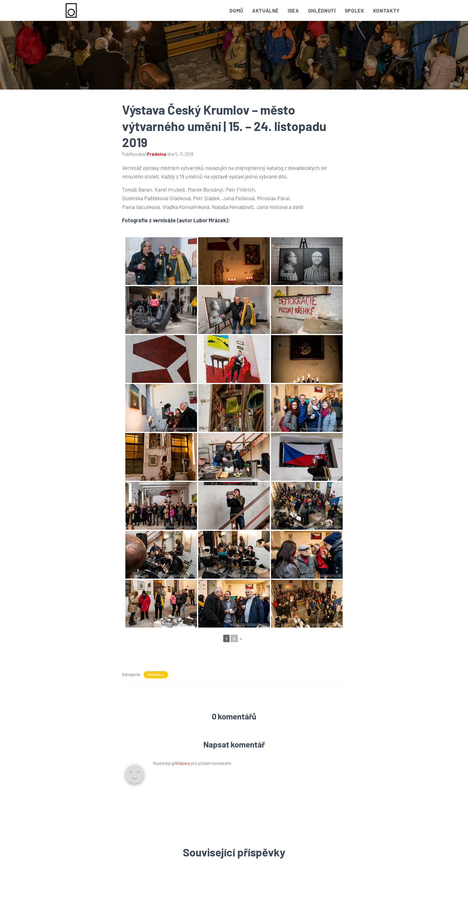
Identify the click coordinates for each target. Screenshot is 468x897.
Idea (293, 10)
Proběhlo (156, 674)
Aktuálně (265, 10)
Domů (236, 10)
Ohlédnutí (322, 10)
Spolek (354, 10)
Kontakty (386, 10)
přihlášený (181, 763)
